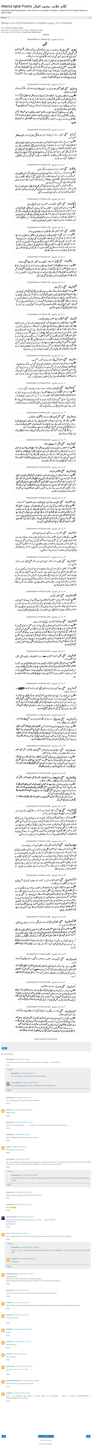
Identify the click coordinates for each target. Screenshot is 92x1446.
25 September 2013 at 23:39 (22, 1110)
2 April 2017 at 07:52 (22, 1290)
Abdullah (9, 1329)
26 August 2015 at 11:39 (23, 1204)
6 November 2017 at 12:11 (22, 1341)
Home (46, 1436)
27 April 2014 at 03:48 (19, 1147)
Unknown (9, 1110)
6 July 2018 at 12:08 (20, 1354)
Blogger (50, 1444)
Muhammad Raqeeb (13, 1380)
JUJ (7, 1233)
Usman (8, 1147)
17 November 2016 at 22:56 (18, 1233)
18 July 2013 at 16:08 (22, 1059)
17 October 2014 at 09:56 (29, 1175)
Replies (10, 1069)
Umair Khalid (15, 1082)
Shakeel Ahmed (11, 1274)
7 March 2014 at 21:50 (22, 1134)
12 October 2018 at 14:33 (23, 1366)
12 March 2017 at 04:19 (25, 1274)
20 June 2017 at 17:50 (20, 1302)
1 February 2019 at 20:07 (21, 1393)
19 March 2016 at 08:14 (26, 1217)
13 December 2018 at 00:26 (30, 1380)
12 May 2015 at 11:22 (28, 1073)
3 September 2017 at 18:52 (30, 1247)
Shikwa (46, 34)
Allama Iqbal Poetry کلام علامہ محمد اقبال (34, 6)
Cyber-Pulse (10, 1366)
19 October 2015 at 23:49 (29, 1082)
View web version (46, 1440)
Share (4, 1048)
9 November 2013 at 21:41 (24, 1122)
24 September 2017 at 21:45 (22, 1329)
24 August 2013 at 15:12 (23, 1097)
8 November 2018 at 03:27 (27, 1259)
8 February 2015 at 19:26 (23, 1192)
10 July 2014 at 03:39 (22, 1159)
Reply (8, 1065)
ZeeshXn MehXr (11, 1217)
